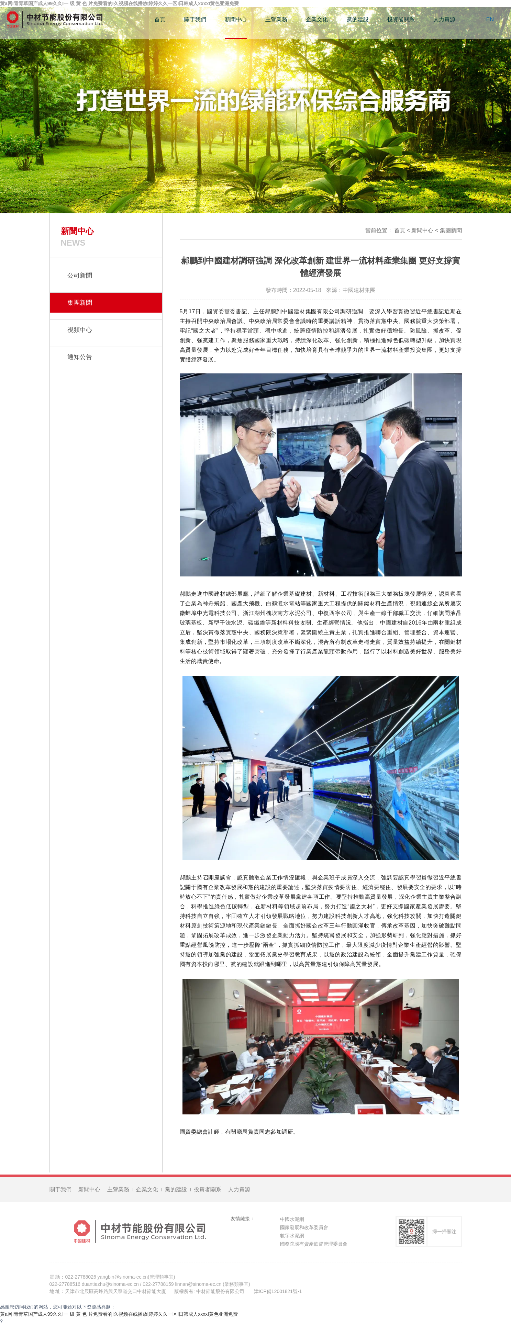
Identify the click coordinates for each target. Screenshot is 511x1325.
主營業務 (276, 19)
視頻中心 (79, 329)
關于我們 (195, 19)
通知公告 (79, 356)
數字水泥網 (292, 1237)
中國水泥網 (292, 1221)
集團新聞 (451, 230)
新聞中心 (236, 19)
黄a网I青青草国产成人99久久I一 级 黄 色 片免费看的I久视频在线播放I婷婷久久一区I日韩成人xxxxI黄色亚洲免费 (119, 1314)
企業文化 (317, 19)
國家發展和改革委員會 (304, 1229)
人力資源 (444, 19)
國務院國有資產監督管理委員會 (313, 1246)
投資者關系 (401, 19)
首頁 (159, 19)
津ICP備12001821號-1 (278, 1293)
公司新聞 (79, 275)
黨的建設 (358, 19)
